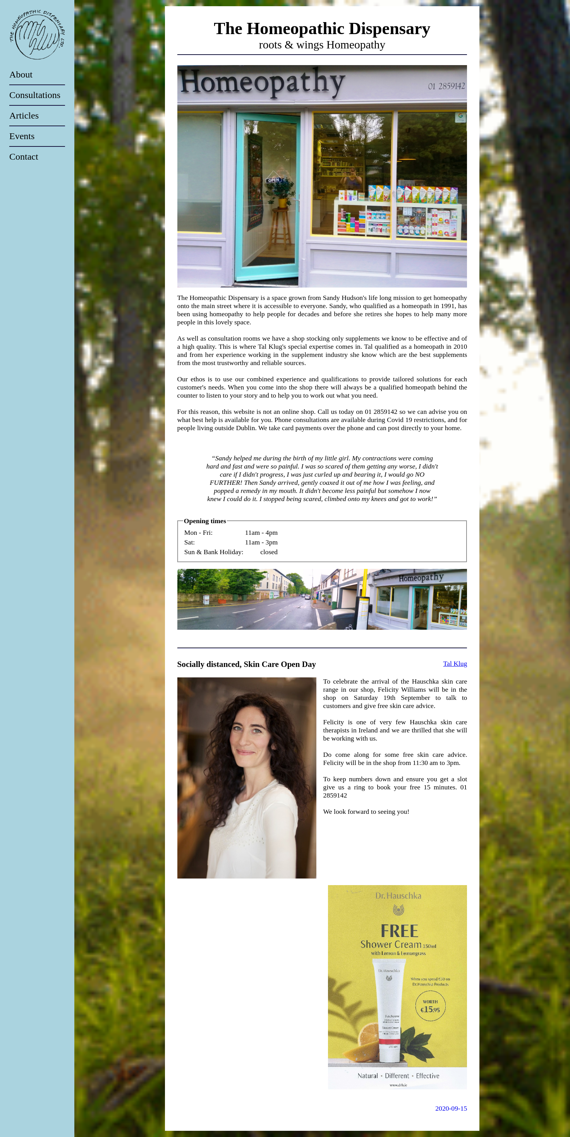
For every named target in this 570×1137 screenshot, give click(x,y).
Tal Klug (455, 663)
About (21, 74)
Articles (24, 115)
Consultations (34, 95)
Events (21, 136)
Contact (23, 157)
